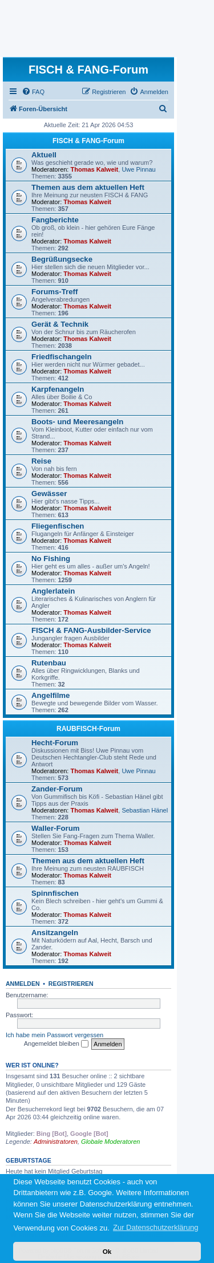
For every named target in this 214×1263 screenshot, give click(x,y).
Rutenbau (48, 663)
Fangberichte (55, 220)
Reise (41, 461)
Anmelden (23, 983)
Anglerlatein (53, 591)
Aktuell (43, 155)
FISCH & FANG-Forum (88, 141)
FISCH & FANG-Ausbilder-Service (91, 630)
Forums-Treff (54, 291)
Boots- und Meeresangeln (77, 421)
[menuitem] (33, 92)
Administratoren (56, 1141)
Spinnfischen (55, 893)
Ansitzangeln (54, 932)
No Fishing (50, 558)
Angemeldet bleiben (56, 1044)
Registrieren (71, 983)
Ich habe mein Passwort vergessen (54, 1034)
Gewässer (49, 493)
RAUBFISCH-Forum (88, 729)
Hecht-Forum (54, 742)
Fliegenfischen (57, 526)
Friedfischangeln (61, 356)
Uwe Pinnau (138, 169)
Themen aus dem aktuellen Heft (87, 187)
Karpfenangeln (57, 389)
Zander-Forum (56, 789)
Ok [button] (107, 1251)
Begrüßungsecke (61, 259)
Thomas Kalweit (95, 169)
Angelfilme (50, 695)
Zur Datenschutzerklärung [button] (156, 1227)
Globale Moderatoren (110, 1141)
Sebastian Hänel (145, 810)
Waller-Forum (55, 828)
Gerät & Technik (59, 324)
